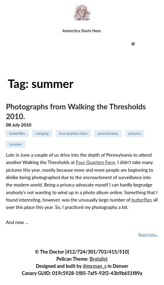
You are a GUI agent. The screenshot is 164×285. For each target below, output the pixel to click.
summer (15, 144)
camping (42, 133)
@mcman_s (94, 266)
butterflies (17, 133)
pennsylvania (108, 133)
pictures (134, 133)
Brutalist (98, 259)
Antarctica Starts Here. (82, 30)
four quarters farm (73, 133)
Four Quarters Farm (95, 162)
